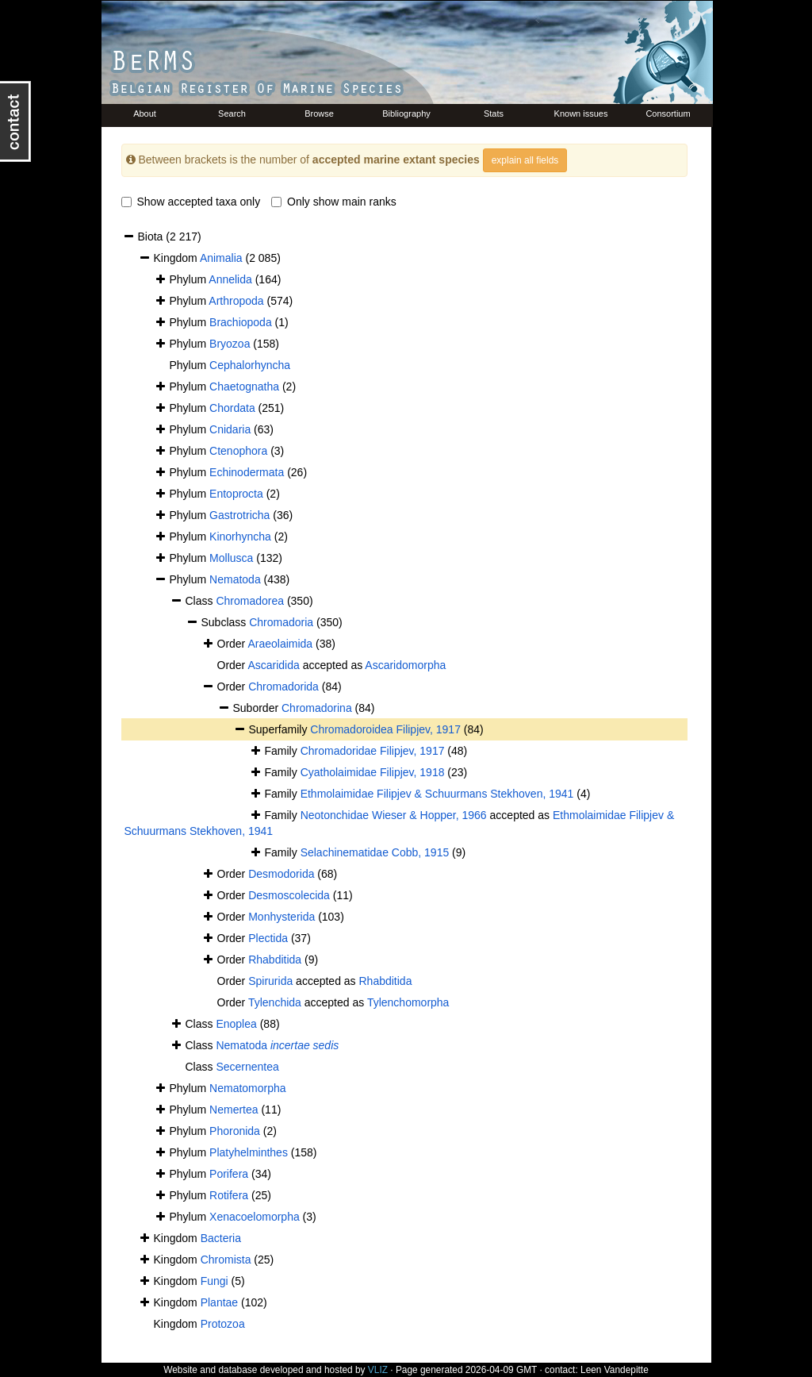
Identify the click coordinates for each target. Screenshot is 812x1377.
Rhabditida (274, 959)
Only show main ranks (333, 201)
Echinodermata (246, 472)
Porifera (228, 1173)
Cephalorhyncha (249, 365)
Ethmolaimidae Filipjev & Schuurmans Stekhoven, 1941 (437, 793)
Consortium (667, 113)
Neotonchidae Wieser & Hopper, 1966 (394, 815)
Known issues (581, 113)
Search (232, 113)
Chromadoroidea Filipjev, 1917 (385, 729)
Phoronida (234, 1131)
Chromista (226, 1259)
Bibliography (406, 113)
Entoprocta (236, 493)
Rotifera (228, 1195)
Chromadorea (250, 600)
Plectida (268, 938)
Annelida (230, 279)
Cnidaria (230, 429)
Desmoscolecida (289, 895)
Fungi (214, 1281)
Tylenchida (274, 1002)
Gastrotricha (239, 515)
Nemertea (233, 1109)
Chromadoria (281, 622)
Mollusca (231, 558)
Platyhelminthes (248, 1152)
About (144, 113)
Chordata (232, 408)
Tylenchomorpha (408, 1002)
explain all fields (525, 160)
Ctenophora (238, 450)
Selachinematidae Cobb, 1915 (375, 852)
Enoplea (236, 1023)
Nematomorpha (247, 1088)
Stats (494, 113)
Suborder (257, 708)
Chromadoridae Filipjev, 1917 (373, 750)
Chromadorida (283, 686)
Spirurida (270, 981)
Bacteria (221, 1238)
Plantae (219, 1302)
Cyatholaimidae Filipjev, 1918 (373, 772)
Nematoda (235, 579)
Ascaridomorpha (405, 665)
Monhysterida (281, 916)
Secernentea (247, 1066)
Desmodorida (281, 873)
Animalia (221, 258)
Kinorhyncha (240, 536)
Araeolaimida (279, 643)
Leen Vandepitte (614, 1369)
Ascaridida (273, 665)
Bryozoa (229, 343)
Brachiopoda (240, 322)
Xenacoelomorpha (254, 1216)
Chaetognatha (244, 386)
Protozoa (223, 1323)
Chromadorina (317, 708)
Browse (319, 113)
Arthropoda (236, 300)
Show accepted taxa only (191, 201)
